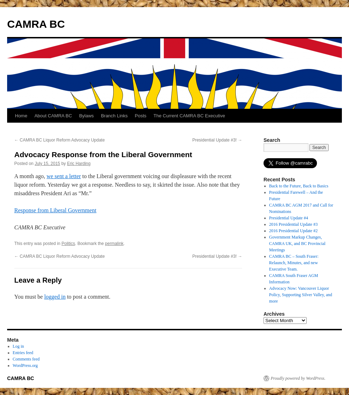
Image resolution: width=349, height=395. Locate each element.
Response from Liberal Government (55, 210)
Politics (68, 243)
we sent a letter (64, 176)
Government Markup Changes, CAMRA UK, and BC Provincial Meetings (297, 243)
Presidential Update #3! (217, 140)
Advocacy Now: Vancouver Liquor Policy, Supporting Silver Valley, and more (300, 295)
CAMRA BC (36, 24)
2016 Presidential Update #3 (293, 224)
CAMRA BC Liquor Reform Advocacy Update (59, 140)
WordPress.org (25, 365)
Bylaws (86, 115)
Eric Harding (78, 163)
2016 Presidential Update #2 (293, 230)
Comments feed (26, 359)
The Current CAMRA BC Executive (189, 115)
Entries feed (23, 352)
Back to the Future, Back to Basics (298, 185)
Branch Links (114, 115)
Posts (141, 115)
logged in (55, 297)
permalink (114, 243)
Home (21, 115)
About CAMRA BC (53, 115)
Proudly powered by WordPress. (298, 378)
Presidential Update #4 (288, 217)
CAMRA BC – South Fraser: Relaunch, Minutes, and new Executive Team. (294, 263)
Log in (18, 346)
